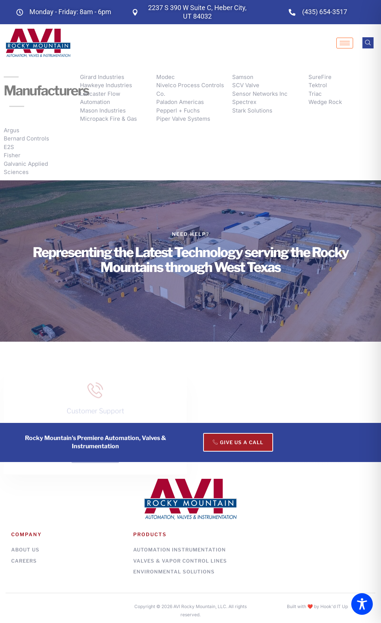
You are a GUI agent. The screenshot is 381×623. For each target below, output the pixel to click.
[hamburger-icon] (344, 43)
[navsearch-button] (368, 42)
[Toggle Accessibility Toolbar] (362, 604)
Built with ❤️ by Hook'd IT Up (317, 606)
